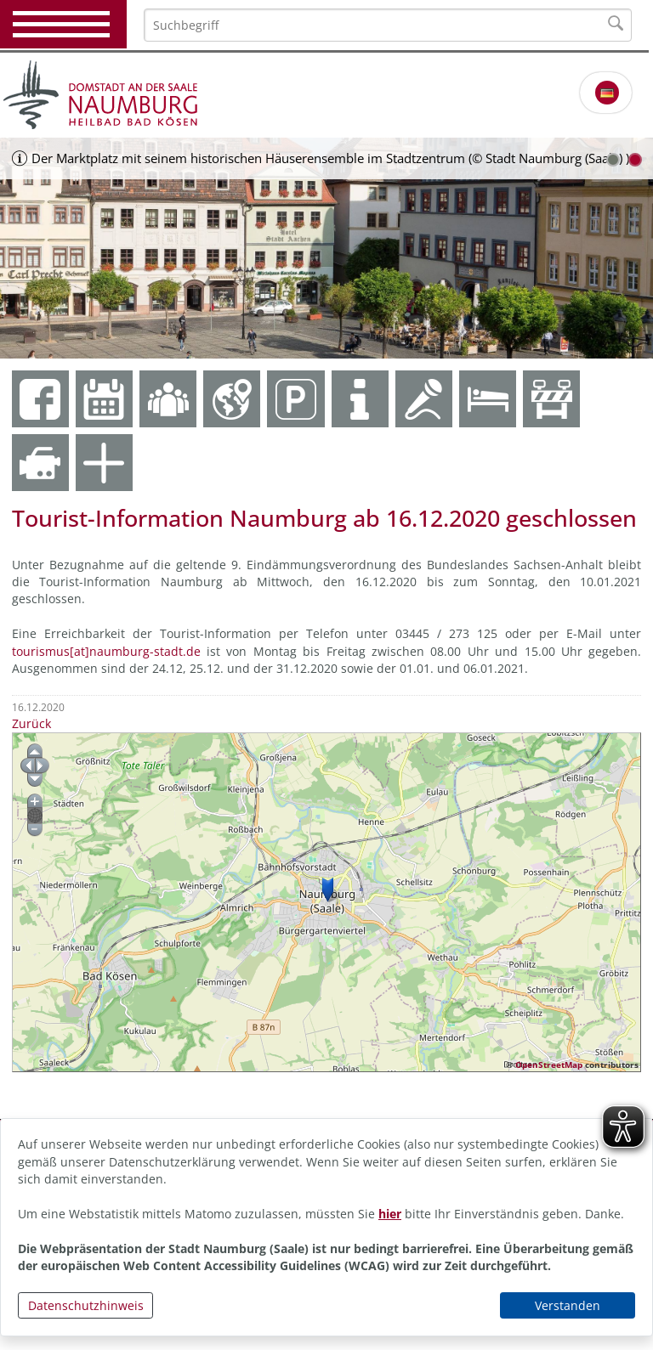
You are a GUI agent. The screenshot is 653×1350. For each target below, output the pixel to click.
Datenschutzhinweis (86, 1305)
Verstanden (567, 1305)
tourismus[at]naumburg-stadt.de (106, 651)
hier (389, 1214)
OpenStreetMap (548, 1064)
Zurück (31, 723)
